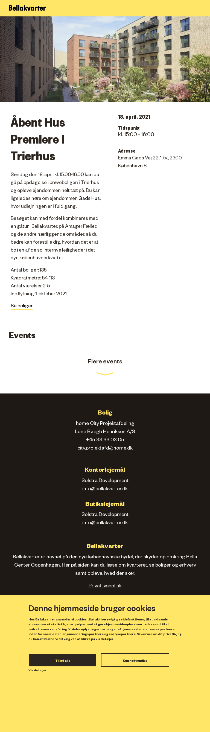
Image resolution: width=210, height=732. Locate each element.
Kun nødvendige (135, 661)
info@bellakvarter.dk (105, 489)
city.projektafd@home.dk (105, 448)
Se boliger (22, 306)
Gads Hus (89, 199)
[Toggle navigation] (202, 8)
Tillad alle (62, 661)
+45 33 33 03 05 (105, 440)
